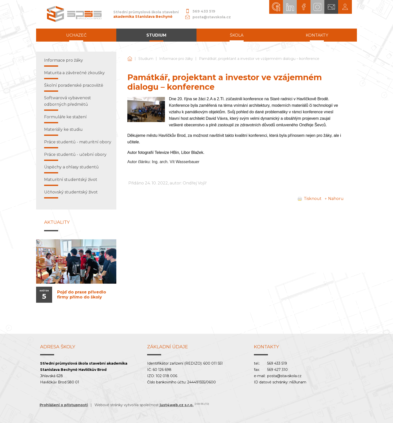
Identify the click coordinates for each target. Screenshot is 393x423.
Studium (145, 58)
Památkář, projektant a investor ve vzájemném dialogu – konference (259, 58)
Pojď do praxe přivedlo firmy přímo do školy (81, 294)
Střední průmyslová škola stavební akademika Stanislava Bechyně (129, 59)
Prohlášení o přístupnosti (64, 405)
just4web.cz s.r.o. (176, 405)
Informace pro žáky (176, 58)
